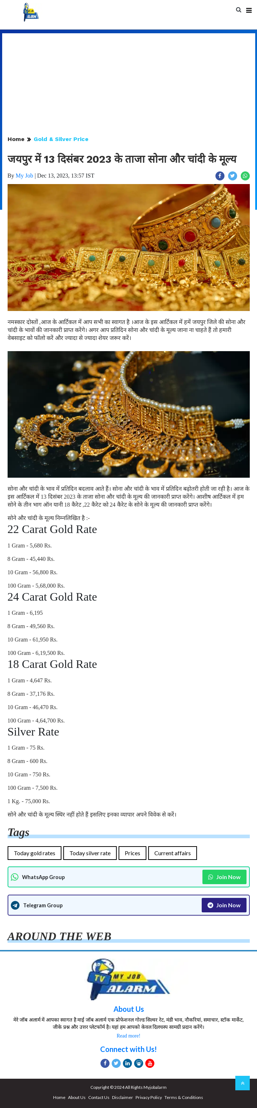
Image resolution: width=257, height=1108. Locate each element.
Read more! (129, 1036)
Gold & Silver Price (61, 139)
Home (16, 139)
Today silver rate (90, 852)
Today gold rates (34, 852)
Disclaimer (122, 1097)
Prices (132, 852)
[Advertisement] (129, 84)
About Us (128, 1009)
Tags (19, 832)
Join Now (224, 876)
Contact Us (99, 1097)
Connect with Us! (128, 1049)
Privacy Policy (149, 1097)
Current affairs (172, 852)
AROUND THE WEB (59, 936)
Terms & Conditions (183, 1097)
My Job (24, 175)
